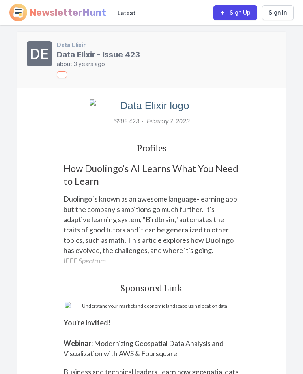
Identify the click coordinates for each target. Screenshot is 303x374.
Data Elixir (71, 45)
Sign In (278, 12)
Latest (126, 12)
